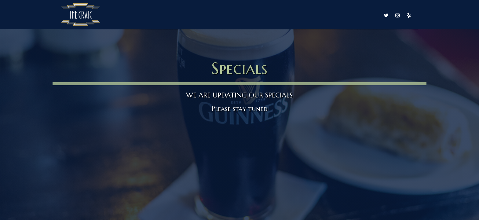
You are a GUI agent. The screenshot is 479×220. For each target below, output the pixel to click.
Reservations (359, 15)
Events (327, 15)
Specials (300, 15)
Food (249, 15)
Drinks (273, 15)
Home (225, 15)
